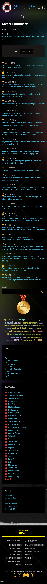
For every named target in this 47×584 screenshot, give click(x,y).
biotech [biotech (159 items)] (17, 322)
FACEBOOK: (10, 540)
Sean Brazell (13, 451)
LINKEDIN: (10, 545)
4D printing (9, 358)
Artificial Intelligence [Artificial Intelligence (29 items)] (32, 320)
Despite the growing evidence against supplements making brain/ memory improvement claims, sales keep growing (23, 258)
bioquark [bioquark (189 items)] (9, 322)
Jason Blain (12, 468)
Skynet (7, 371)
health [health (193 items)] (18, 328)
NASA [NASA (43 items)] (24, 335)
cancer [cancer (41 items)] (11, 326)
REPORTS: (27, 555)
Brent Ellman (13, 459)
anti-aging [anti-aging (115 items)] (22, 320)
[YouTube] (28, 575)
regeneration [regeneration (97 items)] (20, 337)
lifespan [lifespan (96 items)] (10, 334)
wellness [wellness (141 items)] (38, 340)
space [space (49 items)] (40, 337)
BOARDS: (27, 551)
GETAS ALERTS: (29, 545)
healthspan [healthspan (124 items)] (27, 328)
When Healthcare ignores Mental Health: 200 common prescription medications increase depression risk (22, 124)
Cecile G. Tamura (14, 433)
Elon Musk (9, 367)
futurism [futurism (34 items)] (9, 329)
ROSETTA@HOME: (10, 561)
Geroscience (9, 495)
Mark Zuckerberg (11, 373)
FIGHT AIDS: (12, 555)
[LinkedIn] (24, 575)
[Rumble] (32, 575)
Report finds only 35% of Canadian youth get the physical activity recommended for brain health (23, 105)
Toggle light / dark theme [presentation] (43, 7)
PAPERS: (27, 561)
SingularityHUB (11, 509)
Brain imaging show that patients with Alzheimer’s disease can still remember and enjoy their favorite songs (23, 229)
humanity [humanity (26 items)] (34, 329)
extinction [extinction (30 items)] (37, 326)
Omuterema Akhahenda (17, 427)
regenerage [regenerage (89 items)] (10, 337)
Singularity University (13, 369)
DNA (6, 362)
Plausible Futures (11, 506)
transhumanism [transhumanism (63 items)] (28, 340)
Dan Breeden (13, 404)
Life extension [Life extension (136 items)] (38, 331)
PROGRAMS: (28, 558)
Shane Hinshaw (14, 445)
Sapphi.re (39, 571)
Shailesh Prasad (14, 407)
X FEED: (11, 548)
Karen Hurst (12, 419)
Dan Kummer (13, 424)
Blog (23, 17)
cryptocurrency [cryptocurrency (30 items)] (16, 326)
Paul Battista (13, 410)
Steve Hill (11, 456)
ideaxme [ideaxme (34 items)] (39, 329)
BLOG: (26, 548)
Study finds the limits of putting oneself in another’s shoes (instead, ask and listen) (21, 162)
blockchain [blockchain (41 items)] (40, 323)
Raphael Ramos (14, 448)
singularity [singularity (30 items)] (35, 337)
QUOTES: (27, 564)
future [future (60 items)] (42, 326)
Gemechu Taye (14, 413)
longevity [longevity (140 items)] (18, 334)
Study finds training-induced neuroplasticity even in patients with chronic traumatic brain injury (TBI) (21, 152)
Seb (9, 462)
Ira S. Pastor (12, 474)
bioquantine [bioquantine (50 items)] (40, 320)
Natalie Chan (13, 453)
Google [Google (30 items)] (13, 329)
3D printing (9, 356)
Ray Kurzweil (10, 365)
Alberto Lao (12, 442)
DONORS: (16, 551)
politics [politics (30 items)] (33, 334)
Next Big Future (11, 504)
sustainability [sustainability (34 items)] (9, 340)
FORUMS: (18, 564)
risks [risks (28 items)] (32, 337)
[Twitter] (19, 575)
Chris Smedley (13, 477)
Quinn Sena (12, 401)
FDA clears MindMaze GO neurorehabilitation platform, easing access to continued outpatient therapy (22, 133)
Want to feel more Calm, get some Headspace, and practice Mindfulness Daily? (21, 95)
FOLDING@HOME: (10, 558)
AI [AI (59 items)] (9, 320)
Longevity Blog (10, 498)
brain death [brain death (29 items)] (6, 326)
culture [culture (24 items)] (21, 325)
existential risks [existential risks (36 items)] (30, 326)
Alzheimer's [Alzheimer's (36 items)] (14, 320)
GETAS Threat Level (23, 532)
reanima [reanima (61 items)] (38, 335)
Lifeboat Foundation (19, 571)
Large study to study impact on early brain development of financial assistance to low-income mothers (23, 188)
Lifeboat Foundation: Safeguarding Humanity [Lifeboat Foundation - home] (18, 7)
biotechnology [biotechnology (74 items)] (27, 323)
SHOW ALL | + (8, 479)
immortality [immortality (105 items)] (8, 331)
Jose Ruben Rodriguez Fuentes (20, 422)
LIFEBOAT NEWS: (29, 540)
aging (7, 376)
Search (42, 291)
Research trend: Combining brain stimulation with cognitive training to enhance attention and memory (21, 279)
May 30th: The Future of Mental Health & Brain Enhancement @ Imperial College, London (19, 238)
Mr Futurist (9, 501)
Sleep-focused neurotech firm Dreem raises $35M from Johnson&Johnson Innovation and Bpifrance (22, 86)
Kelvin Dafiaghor (14, 416)
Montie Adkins (13, 471)
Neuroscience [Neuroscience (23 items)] (28, 334)
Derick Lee (12, 439)
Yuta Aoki (12, 436)
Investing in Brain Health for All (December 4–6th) (20, 170)
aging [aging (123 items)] (6, 320)
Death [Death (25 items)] (25, 325)
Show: (16, 51)
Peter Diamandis (11, 360)
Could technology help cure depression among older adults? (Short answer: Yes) (21, 198)
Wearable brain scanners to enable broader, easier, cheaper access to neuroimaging (20, 269)
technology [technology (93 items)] (18, 340)
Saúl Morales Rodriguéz (17, 395)
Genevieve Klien (14, 393)
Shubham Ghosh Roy (16, 398)
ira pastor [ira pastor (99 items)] (27, 331)
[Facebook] (15, 575)
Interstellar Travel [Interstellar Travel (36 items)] (18, 332)
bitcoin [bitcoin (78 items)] (34, 323)
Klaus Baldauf (13, 430)
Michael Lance (13, 465)
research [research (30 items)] (28, 337)
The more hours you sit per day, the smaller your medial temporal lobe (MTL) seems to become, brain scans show (23, 248)
